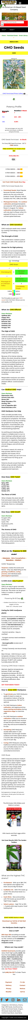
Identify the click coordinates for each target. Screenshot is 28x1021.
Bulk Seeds (17, 1011)
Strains (20, 1005)
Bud (2, 792)
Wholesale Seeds (7, 1011)
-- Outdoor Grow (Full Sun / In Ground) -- (14, 602)
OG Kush (19, 279)
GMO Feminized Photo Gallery (14, 93)
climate (10, 794)
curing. (8, 796)
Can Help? (11, 389)
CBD (3, 121)
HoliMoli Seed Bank (7, 1013)
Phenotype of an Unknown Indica (5, 283)
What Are (11, 310)
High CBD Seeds (6, 1007)
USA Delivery (13, 1005)
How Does (10, 477)
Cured (20, 606)
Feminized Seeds (11, 1009)
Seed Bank (18, 1013)
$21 (21, 169)
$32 (21, 173)
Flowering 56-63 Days (13, 598)
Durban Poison (21, 281)
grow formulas (17, 794)
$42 (21, 176)
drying (3, 796)
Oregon (20, 1009)
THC (3, 117)
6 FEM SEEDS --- (12, 173)
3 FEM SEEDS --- (13, 169)
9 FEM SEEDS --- (12, 176)
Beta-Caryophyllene (18, 558)
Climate (7, 654)
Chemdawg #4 (6, 272)
